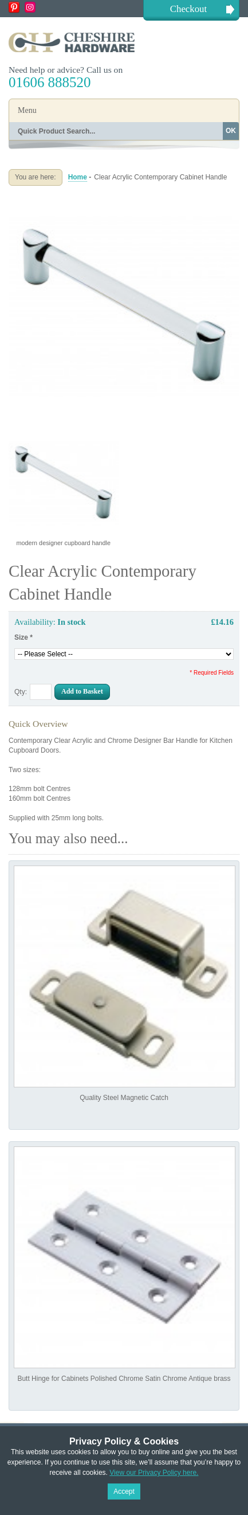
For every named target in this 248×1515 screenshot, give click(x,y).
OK (231, 131)
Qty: (20, 692)
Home (77, 177)
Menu (27, 110)
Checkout (188, 8)
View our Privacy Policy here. (153, 1473)
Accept (124, 1491)
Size (23, 637)
